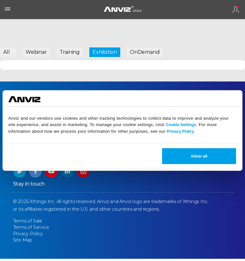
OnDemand (145, 52)
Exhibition (105, 52)
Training (70, 52)
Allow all (199, 155)
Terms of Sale (27, 223)
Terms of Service (31, 229)
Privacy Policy (180, 131)
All (6, 52)
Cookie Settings (181, 124)
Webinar (36, 52)
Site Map (22, 242)
